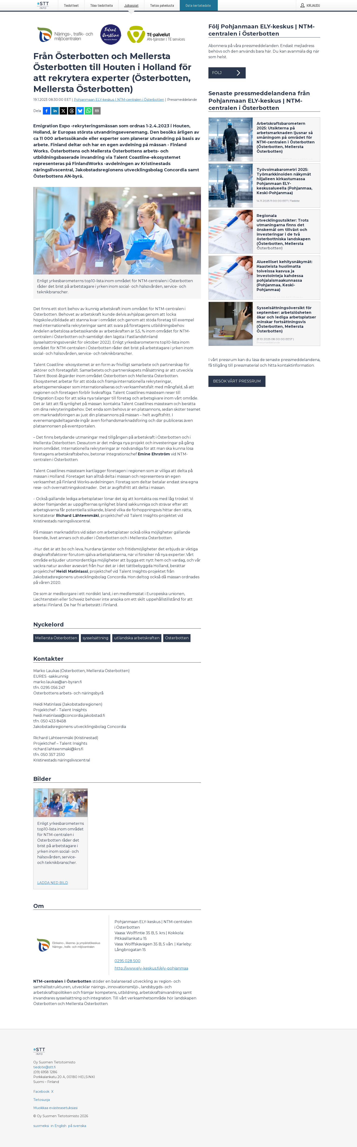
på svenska (77, 1126)
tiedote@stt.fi (44, 1067)
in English (58, 1126)
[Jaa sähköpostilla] (97, 111)
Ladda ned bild (52, 883)
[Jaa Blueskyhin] (80, 111)
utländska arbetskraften (137, 638)
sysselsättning (96, 638)
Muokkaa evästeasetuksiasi (55, 1108)
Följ (227, 72)
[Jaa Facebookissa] (46, 111)
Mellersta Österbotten (56, 638)
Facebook (41, 1091)
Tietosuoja (41, 1100)
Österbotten (177, 638)
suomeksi (41, 1126)
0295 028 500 (127, 961)
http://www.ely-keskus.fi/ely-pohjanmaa (151, 968)
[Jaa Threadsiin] (71, 111)
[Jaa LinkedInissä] (55, 111)
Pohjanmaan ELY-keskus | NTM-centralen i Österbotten (119, 100)
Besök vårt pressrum (237, 381)
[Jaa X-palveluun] (63, 111)
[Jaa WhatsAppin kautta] (88, 111)
